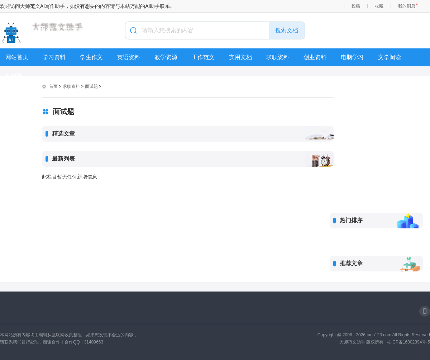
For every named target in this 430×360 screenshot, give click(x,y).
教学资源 (165, 57)
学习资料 (54, 57)
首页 (53, 86)
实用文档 (240, 57)
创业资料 (315, 57)
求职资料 (277, 57)
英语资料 (128, 57)
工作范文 (203, 57)
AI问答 (13, 75)
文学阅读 (389, 57)
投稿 (356, 6)
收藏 (379, 6)
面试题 (91, 86)
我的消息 (406, 6)
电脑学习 (352, 57)
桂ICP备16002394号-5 (408, 342)
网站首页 (16, 57)
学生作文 (91, 57)
